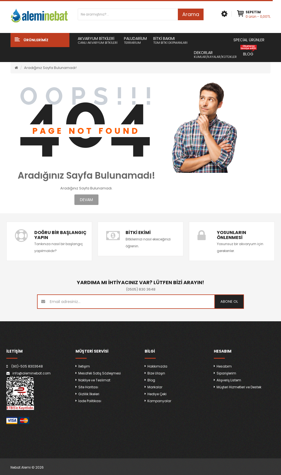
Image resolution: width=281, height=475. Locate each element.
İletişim (84, 366)
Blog (151, 380)
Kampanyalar (159, 401)
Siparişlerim (226, 373)
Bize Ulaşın (156, 373)
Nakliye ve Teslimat (94, 380)
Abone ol (229, 301)
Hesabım (224, 366)
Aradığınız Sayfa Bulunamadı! (50, 67)
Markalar (154, 387)
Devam (86, 199)
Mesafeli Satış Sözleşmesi (99, 373)
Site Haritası (88, 387)
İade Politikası (89, 401)
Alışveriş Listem (229, 380)
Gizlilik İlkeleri (88, 394)
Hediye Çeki (156, 394)
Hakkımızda (157, 366)
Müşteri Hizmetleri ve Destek (239, 387)
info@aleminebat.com (31, 373)
